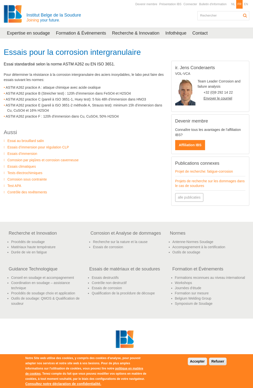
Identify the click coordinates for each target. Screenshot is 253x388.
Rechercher (245, 15)
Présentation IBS (170, 4)
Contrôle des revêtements (27, 192)
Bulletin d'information (213, 4)
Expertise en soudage (28, 33)
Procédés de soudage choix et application (43, 293)
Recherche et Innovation (33, 233)
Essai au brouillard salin (25, 141)
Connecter (190, 4)
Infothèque (175, 33)
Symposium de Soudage (194, 304)
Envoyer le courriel (218, 98)
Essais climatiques (21, 166)
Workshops (183, 283)
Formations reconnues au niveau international (210, 278)
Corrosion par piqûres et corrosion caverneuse (43, 160)
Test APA (14, 186)
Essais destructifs (105, 278)
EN (246, 4)
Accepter (197, 361)
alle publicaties (189, 197)
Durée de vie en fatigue (29, 252)
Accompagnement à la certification (198, 247)
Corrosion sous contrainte (27, 179)
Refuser (217, 361)
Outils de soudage (186, 252)
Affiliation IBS (190, 145)
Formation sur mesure (192, 293)
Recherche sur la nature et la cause (120, 242)
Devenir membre (146, 4)
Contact (200, 33)
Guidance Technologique (33, 268)
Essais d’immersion (22, 154)
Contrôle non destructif (109, 283)
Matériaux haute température (33, 247)
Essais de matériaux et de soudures (124, 268)
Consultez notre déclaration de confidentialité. (63, 384)
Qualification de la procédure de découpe (123, 293)
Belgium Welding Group (193, 298)
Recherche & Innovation (135, 33)
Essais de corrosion (108, 247)
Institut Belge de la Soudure (53, 17)
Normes (178, 233)
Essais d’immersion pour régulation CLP (38, 147)
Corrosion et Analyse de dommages (125, 233)
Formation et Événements (197, 268)
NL (233, 4)
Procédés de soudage (28, 242)
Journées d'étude (188, 288)
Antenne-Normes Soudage (192, 242)
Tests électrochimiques (24, 173)
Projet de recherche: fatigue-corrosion (204, 171)
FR (239, 4)
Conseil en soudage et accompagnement (42, 278)
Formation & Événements (81, 33)
